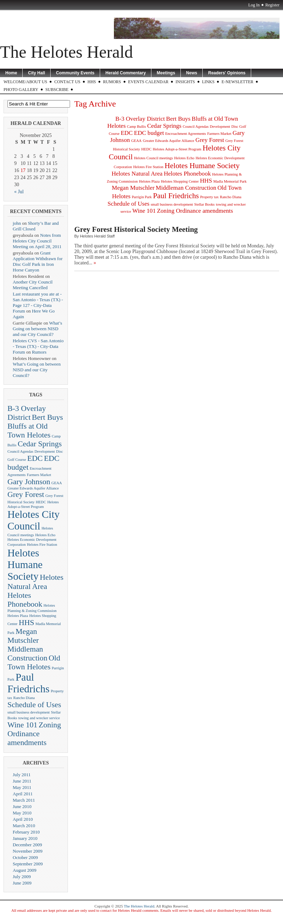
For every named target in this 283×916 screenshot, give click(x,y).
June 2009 (22, 883)
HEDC (41, 502)
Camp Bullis (136, 126)
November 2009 (27, 851)
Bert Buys (47, 417)
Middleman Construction (27, 653)
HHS (91, 81)
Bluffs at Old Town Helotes (29, 430)
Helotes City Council (33, 520)
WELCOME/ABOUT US (25, 81)
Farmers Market (39, 475)
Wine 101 (22, 725)
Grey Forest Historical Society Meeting (136, 229)
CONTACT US (67, 81)
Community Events (75, 72)
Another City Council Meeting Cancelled (33, 284)
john (17, 223)
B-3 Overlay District (26, 413)
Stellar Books (204, 204)
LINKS (208, 81)
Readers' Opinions (227, 72)
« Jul (19, 191)
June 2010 (22, 806)
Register (272, 4)
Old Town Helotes (33, 662)
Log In (254, 4)
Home (11, 72)
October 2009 (25, 857)
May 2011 (22, 787)
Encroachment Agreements (185, 134)
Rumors (112, 81)
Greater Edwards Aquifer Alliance (33, 488)
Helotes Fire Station (42, 544)
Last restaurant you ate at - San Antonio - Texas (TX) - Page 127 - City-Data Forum (38, 302)
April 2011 (23, 793)
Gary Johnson (28, 481)
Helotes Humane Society (24, 564)
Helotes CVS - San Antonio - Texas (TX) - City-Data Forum (38, 346)
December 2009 (27, 844)
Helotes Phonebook (24, 599)
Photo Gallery (21, 89)
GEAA (56, 483)
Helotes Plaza (17, 616)
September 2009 (28, 863)
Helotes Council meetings (153, 158)
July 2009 (22, 876)
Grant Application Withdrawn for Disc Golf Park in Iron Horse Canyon (38, 261)
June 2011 (22, 781)
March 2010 (24, 825)
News (191, 72)
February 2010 (26, 832)
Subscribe (56, 89)
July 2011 (21, 774)
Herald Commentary (125, 72)
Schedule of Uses (34, 704)
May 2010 (22, 812)
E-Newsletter (237, 81)
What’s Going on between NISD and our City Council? (37, 328)
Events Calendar (148, 81)
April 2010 (23, 819)
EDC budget (149, 133)
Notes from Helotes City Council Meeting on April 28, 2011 (37, 241)
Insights (185, 81)
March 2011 (24, 800)
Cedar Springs (40, 444)
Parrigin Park (142, 197)
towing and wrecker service (39, 718)
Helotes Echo (45, 535)
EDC (35, 458)
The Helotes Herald (66, 51)
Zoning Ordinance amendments (34, 734)
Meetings (166, 72)
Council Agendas (20, 451)
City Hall (36, 72)
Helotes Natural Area (136, 173)
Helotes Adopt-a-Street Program (177, 149)
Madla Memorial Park (230, 181)
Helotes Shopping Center (180, 181)
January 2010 (25, 838)
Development (45, 451)
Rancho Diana (24, 698)
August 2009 (24, 870)
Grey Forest (25, 494)
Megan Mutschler (23, 636)
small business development (28, 712)
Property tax (209, 197)
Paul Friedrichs (28, 682)
